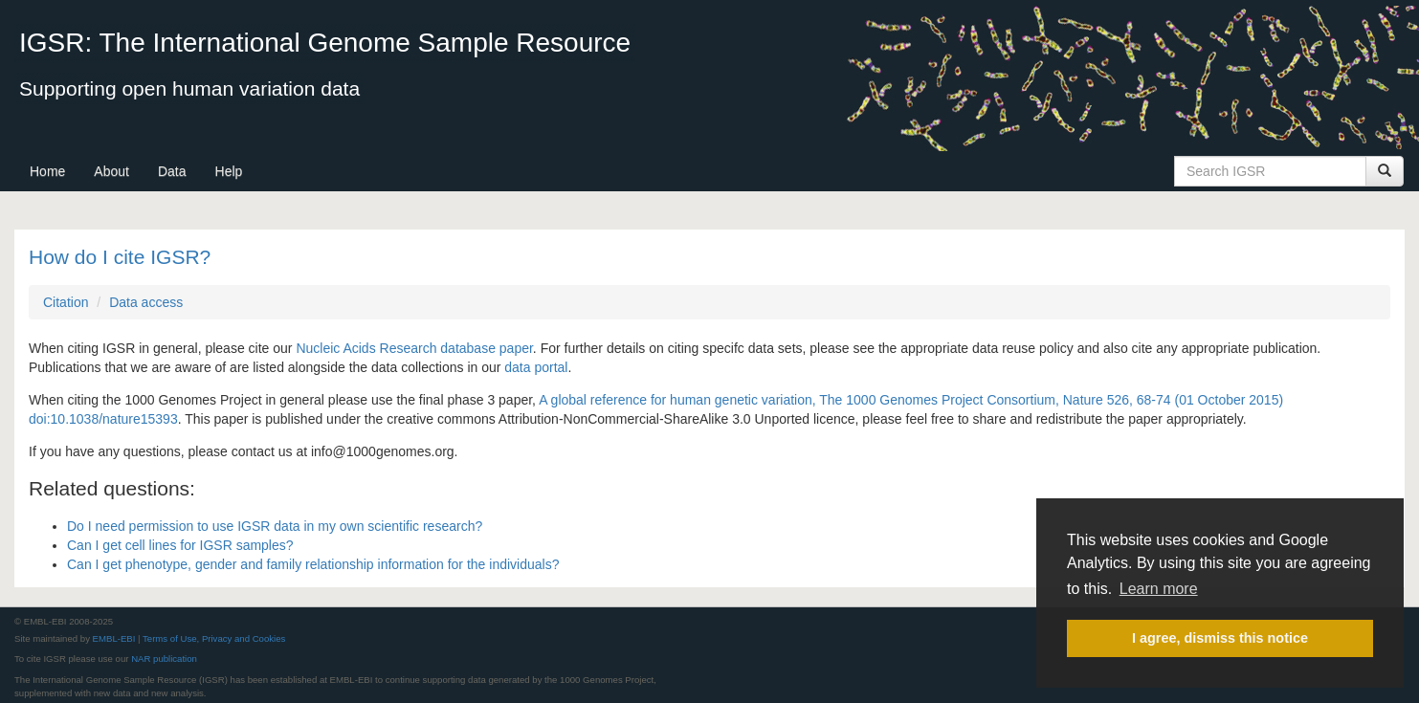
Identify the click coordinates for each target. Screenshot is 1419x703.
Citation (65, 302)
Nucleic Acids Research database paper (414, 348)
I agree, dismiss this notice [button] (1220, 638)
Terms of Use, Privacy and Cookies (214, 638)
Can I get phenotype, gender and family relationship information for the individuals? (313, 564)
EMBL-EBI (114, 638)
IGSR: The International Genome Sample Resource (325, 42)
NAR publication (164, 658)
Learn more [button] (1159, 589)
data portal (535, 367)
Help (229, 171)
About (111, 171)
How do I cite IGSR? (120, 257)
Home (47, 171)
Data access (146, 302)
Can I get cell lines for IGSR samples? (180, 545)
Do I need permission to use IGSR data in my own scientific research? (274, 526)
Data (172, 171)
